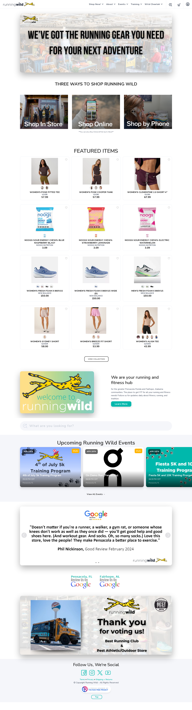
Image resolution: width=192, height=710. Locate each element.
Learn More (121, 404)
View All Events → (96, 502)
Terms (81, 687)
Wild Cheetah (151, 4)
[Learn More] (96, 633)
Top (96, 705)
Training (134, 4)
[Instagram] (92, 681)
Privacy (89, 687)
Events (121, 4)
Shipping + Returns (104, 687)
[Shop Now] (96, 43)
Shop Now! (94, 4)
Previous (24, 42)
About (108, 4)
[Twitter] (100, 681)
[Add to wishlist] (66, 160)
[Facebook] (84, 681)
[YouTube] (108, 681)
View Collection (96, 359)
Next (168, 42)
